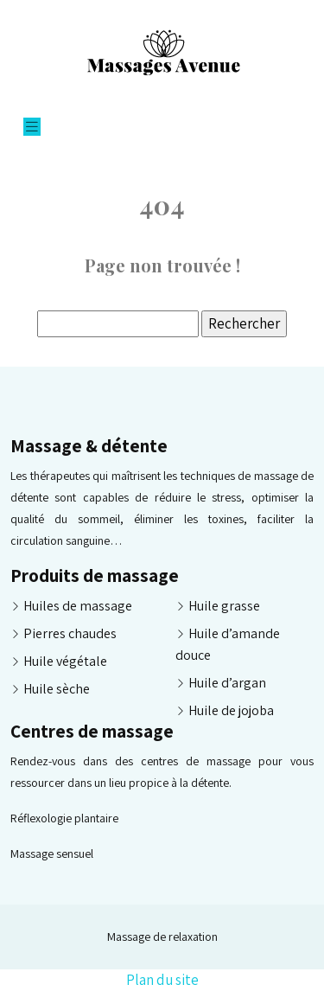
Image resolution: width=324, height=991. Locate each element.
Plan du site (162, 979)
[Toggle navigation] (32, 126)
